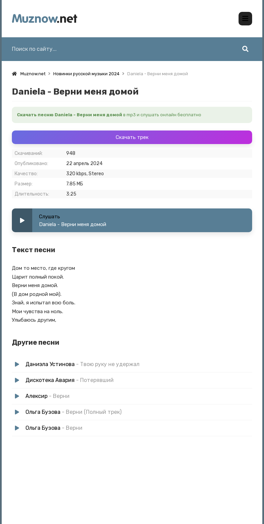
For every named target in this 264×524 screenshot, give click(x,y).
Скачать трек (132, 135)
